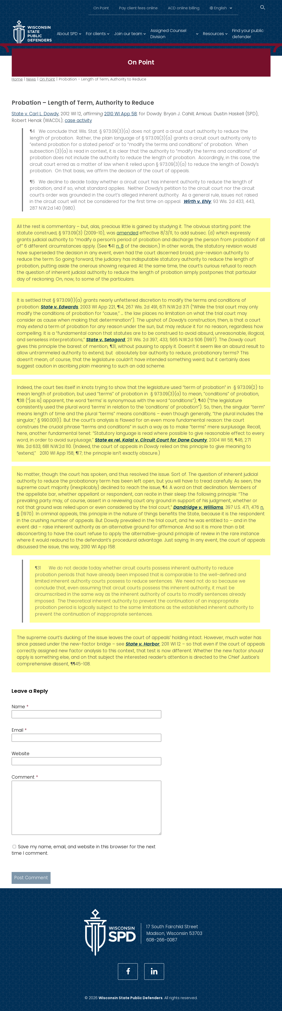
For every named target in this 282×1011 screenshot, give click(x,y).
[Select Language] (223, 8)
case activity (78, 120)
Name (20, 707)
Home (17, 79)
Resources (213, 34)
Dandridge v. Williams (198, 507)
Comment (25, 777)
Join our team (128, 34)
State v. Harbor (142, 644)
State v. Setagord (105, 340)
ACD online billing (183, 8)
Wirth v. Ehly (197, 201)
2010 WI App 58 (120, 114)
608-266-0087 (161, 940)
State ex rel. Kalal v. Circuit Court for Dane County (151, 440)
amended (127, 233)
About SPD (67, 34)
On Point (101, 8)
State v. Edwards (59, 307)
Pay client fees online (138, 8)
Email (19, 730)
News (31, 79)
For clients (96, 34)
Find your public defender (248, 34)
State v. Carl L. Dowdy (35, 114)
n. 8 (120, 246)
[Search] (262, 7)
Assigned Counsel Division (168, 34)
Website (20, 754)
